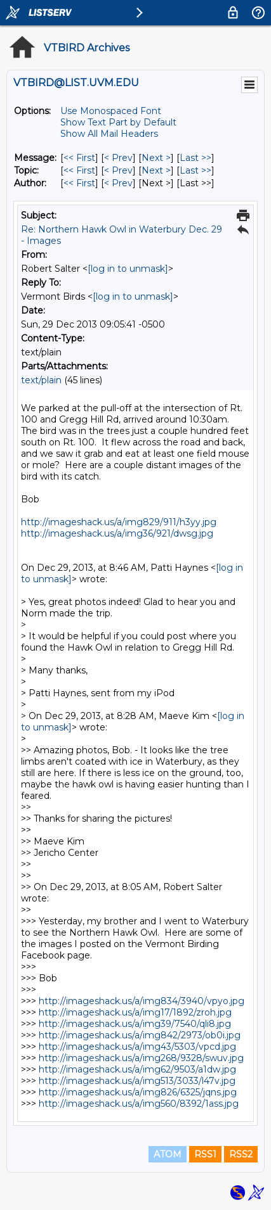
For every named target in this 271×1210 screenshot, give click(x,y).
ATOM (168, 1154)
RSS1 (205, 1154)
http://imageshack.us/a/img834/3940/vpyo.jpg (141, 1001)
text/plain (41, 380)
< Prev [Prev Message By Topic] (118, 170)
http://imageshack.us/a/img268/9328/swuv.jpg (141, 1058)
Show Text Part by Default (118, 122)
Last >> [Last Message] (195, 157)
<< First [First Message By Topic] (79, 170)
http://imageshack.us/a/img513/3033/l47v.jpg (137, 1080)
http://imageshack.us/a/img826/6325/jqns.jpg (138, 1092)
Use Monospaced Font (110, 111)
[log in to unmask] (128, 268)
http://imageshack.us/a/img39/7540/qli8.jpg (135, 1023)
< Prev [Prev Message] (118, 157)
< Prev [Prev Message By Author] (118, 183)
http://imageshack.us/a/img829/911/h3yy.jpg (118, 522)
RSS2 (241, 1154)
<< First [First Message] (79, 157)
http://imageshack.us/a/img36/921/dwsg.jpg (117, 533)
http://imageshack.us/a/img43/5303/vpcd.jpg (137, 1046)
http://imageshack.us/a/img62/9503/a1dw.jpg (137, 1069)
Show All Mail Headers (109, 133)
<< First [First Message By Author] (79, 183)
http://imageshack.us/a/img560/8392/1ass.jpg (139, 1103)
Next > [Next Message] (156, 157)
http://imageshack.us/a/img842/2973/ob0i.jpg (140, 1035)
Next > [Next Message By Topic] (156, 170)
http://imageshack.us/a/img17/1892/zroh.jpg (135, 1012)
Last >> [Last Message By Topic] (195, 170)
